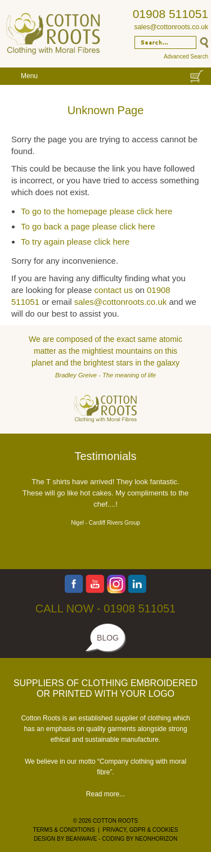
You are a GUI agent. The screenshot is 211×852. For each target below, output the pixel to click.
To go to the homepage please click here (96, 211)
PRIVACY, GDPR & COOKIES (140, 830)
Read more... (105, 794)
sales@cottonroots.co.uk (171, 27)
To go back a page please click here (88, 226)
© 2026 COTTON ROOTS (105, 821)
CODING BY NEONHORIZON (139, 839)
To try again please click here (75, 241)
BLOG (108, 637)
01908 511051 (170, 13)
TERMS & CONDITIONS (64, 830)
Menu (29, 76)
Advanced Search (186, 56)
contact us (114, 290)
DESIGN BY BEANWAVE (65, 839)
